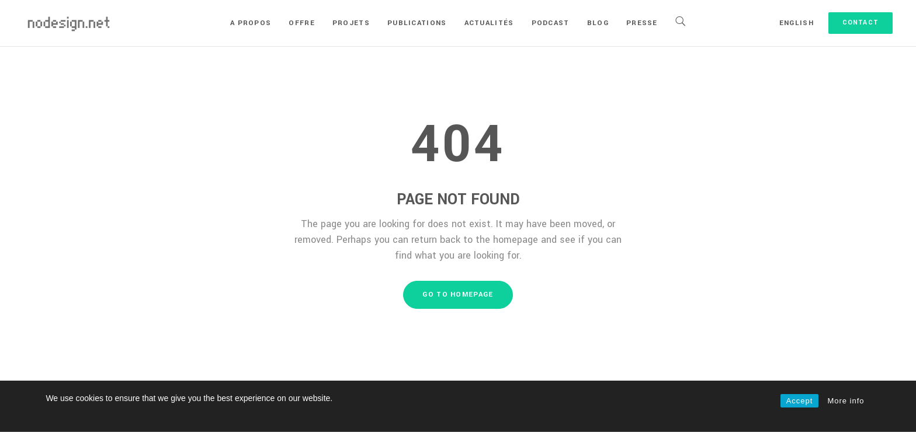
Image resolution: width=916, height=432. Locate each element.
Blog (598, 23)
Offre (302, 23)
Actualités (489, 23)
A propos (250, 23)
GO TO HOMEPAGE (457, 294)
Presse (642, 23)
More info (845, 400)
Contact (860, 22)
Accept (799, 400)
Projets (351, 23)
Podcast (551, 23)
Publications (417, 23)
